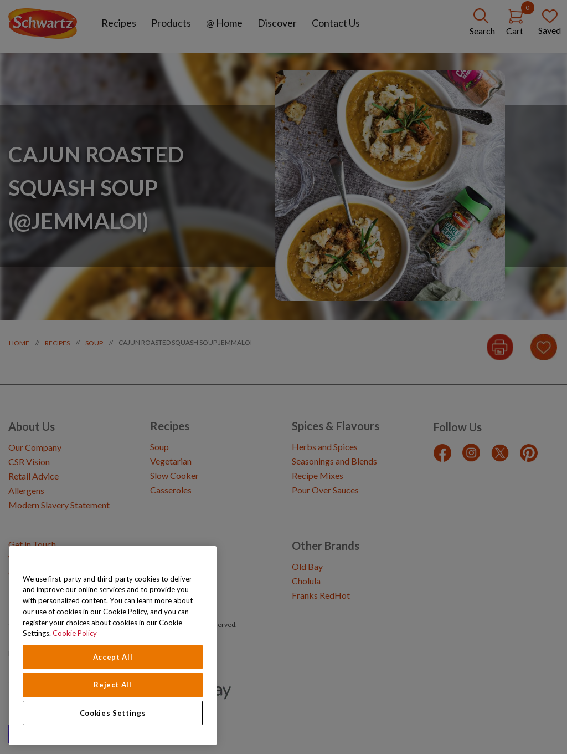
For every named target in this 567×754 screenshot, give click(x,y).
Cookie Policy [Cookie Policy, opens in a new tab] (75, 633)
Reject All (113, 684)
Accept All (113, 657)
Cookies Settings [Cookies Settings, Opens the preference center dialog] (113, 713)
